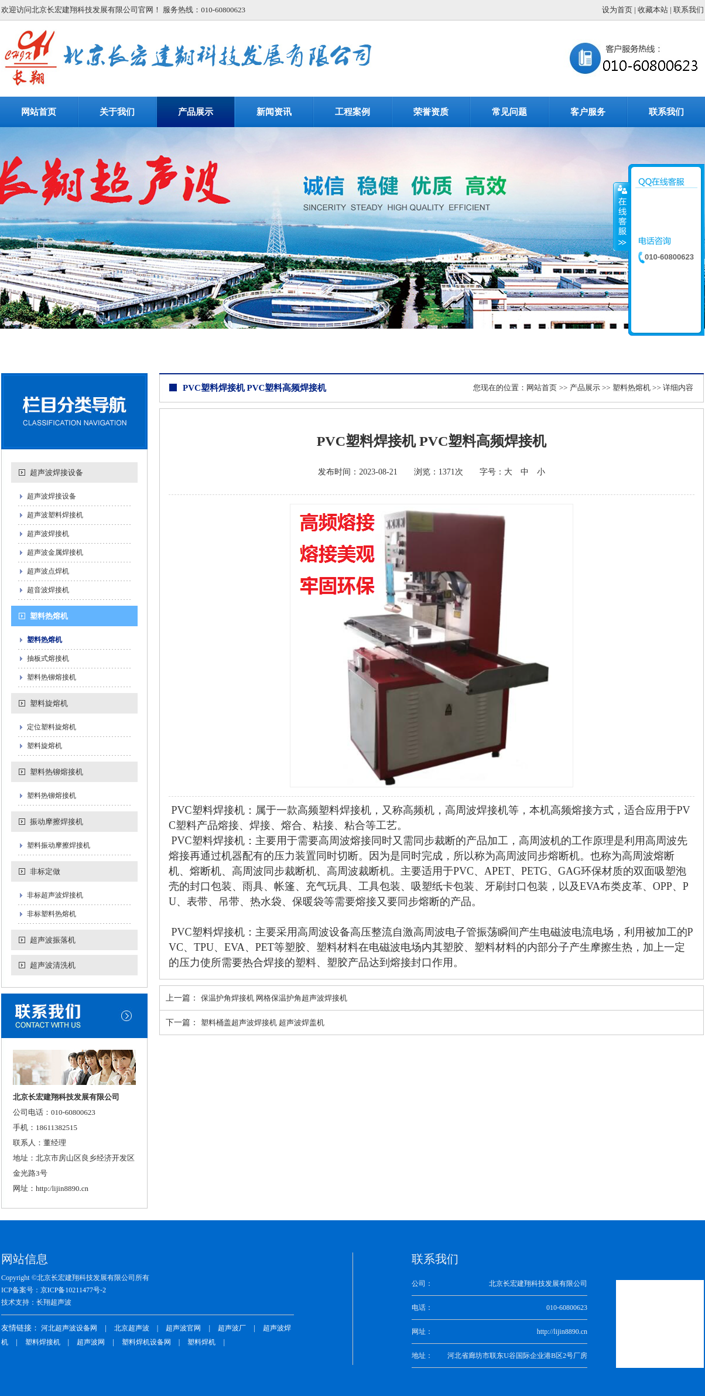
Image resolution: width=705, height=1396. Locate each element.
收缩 (621, 216)
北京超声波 (131, 1328)
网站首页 (541, 387)
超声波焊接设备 (56, 472)
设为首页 (617, 9)
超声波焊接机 (48, 534)
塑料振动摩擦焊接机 (58, 845)
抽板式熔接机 (48, 658)
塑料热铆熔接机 (51, 677)
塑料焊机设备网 (146, 1342)
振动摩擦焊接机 (56, 821)
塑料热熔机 (49, 616)
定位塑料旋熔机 (51, 727)
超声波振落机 (53, 940)
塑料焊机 (201, 1342)
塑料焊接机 (42, 1342)
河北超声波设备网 (69, 1328)
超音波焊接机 (48, 590)
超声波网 (91, 1342)
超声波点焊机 (48, 571)
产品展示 (585, 387)
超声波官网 (183, 1328)
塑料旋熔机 (49, 703)
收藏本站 (653, 9)
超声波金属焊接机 (55, 552)
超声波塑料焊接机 (55, 515)
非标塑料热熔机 (51, 914)
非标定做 (45, 871)
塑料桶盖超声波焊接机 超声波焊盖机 (262, 1022)
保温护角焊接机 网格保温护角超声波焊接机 (274, 998)
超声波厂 (232, 1328)
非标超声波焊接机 (55, 895)
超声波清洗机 (53, 965)
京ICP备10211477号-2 (73, 1290)
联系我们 (688, 9)
